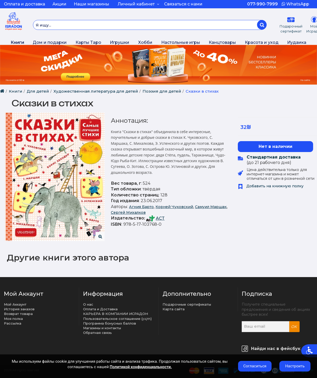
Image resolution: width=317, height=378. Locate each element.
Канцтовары (222, 42)
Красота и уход (262, 42)
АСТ (160, 218)
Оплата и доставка (24, 4)
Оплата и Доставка (100, 309)
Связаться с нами (183, 4)
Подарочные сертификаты (187, 304)
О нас (88, 304)
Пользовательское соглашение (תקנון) (117, 319)
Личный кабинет (138, 4)
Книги (17, 42)
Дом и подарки (50, 42)
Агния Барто (141, 206)
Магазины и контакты (102, 328)
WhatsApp (295, 4)
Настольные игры (180, 42)
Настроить (295, 366)
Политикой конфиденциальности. (141, 367)
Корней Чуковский (174, 206)
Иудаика (296, 42)
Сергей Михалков (128, 212)
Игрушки (119, 42)
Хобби (145, 42)
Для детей (38, 91)
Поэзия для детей (162, 91)
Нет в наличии (275, 146)
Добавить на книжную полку (270, 186)
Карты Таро (88, 42)
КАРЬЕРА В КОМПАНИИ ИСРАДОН (115, 314)
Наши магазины (91, 4)
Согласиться (254, 366)
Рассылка (12, 323)
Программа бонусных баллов (109, 323)
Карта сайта (174, 309)
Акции (59, 4)
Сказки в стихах (202, 91)
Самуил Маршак (211, 206)
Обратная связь (97, 333)
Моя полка (13, 319)
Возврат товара (18, 314)
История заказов (19, 309)
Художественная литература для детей (95, 91)
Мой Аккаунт (15, 304)
